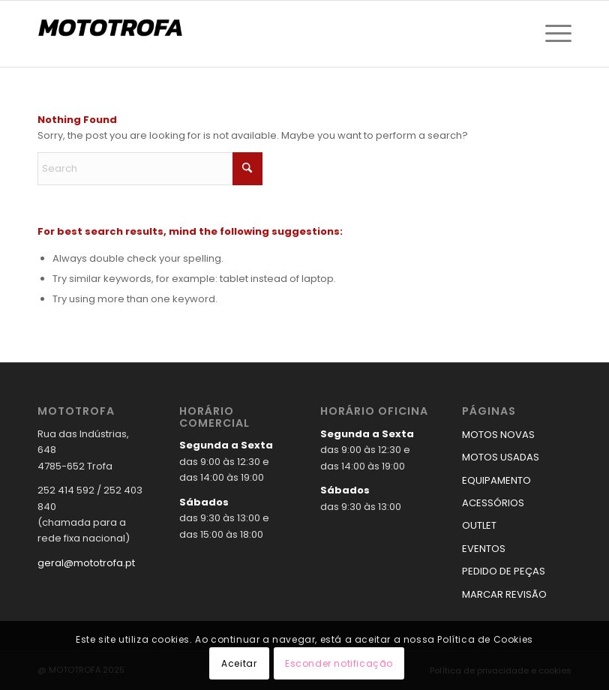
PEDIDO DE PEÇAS (503, 571)
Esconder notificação (339, 663)
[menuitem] (555, 34)
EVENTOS (484, 549)
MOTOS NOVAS (498, 435)
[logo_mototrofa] (113, 34)
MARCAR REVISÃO (504, 594)
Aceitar (238, 663)
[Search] (150, 168)
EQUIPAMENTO (496, 480)
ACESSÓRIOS (493, 503)
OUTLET (479, 525)
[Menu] (555, 34)
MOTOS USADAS (500, 457)
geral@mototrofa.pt (86, 563)
